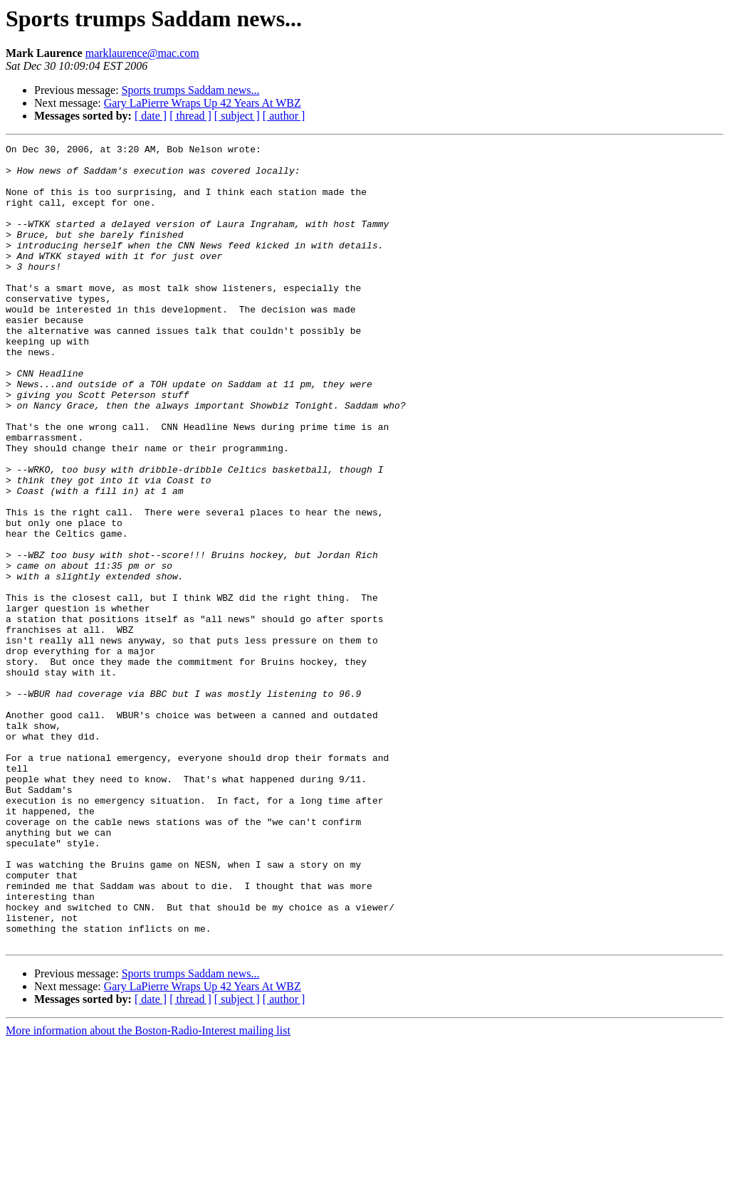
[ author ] (284, 116)
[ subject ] (237, 116)
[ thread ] (190, 116)
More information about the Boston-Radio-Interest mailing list (148, 1190)
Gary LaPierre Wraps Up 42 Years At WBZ (202, 103)
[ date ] (151, 116)
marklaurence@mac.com (142, 53)
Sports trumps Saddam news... (191, 90)
